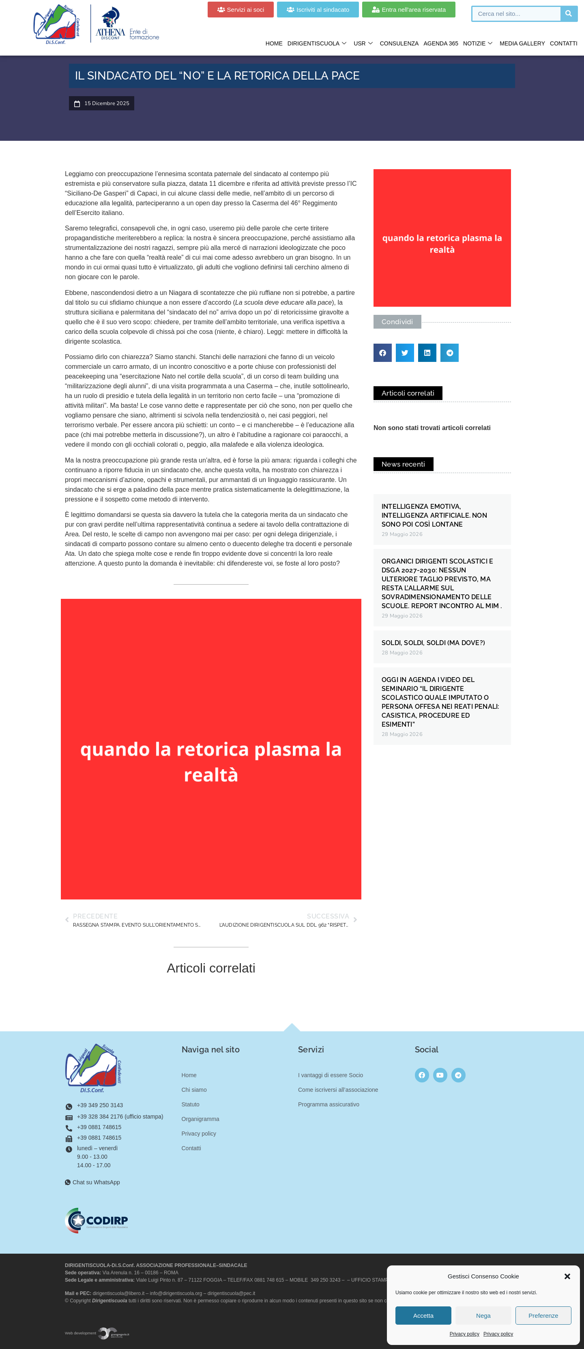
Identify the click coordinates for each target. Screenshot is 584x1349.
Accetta (423, 1315)
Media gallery (522, 43)
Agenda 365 (440, 43)
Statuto (191, 1104)
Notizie (477, 43)
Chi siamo (194, 1090)
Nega (483, 1315)
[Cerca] (568, 14)
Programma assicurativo (328, 1104)
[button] (567, 1276)
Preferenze (543, 1315)
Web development (97, 1333)
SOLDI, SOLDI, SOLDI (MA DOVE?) (433, 643)
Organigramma (200, 1119)
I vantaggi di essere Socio (330, 1075)
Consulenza (399, 43)
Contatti (564, 43)
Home (274, 43)
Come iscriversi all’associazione (338, 1090)
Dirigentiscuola (317, 43)
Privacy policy (464, 1334)
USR (363, 43)
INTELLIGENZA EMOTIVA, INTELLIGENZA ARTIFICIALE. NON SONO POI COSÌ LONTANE (434, 515)
